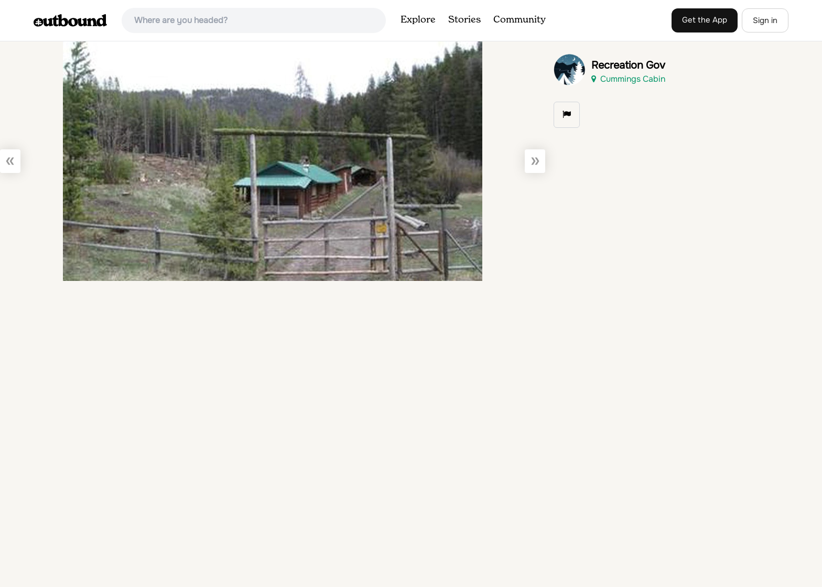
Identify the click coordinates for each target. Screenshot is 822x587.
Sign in (765, 20)
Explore (418, 20)
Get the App (704, 20)
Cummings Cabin (628, 78)
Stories (464, 20)
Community (519, 20)
